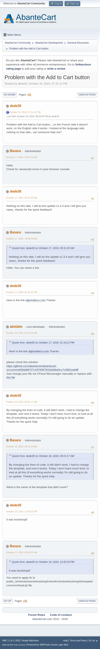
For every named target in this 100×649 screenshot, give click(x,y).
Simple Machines (30, 640)
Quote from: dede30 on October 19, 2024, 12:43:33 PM (43, 562)
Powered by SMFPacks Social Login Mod (47, 644)
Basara (15, 151)
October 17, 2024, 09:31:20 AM (21, 197)
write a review (56, 68)
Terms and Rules (78, 640)
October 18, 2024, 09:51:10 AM (21, 446)
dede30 (15, 106)
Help (65, 640)
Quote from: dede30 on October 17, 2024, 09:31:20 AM (43, 248)
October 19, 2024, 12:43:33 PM (21, 511)
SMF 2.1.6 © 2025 (11, 640)
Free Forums (19, 645)
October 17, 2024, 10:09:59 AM (21, 238)
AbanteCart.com (42, 619)
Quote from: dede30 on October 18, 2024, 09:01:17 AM (43, 456)
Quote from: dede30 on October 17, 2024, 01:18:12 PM (43, 342)
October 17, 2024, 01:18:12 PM (21, 292)
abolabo (16, 326)
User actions (87, 94)
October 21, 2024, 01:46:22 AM (21, 552)
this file (10, 377)
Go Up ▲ (93, 640)
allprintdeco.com (36, 300)
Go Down (9, 94)
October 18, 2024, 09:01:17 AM (21, 402)
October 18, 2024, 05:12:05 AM (21, 333)
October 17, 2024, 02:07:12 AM (21, 157)
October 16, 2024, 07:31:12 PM (24, 112)
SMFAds (6, 645)
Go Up (7, 601)
